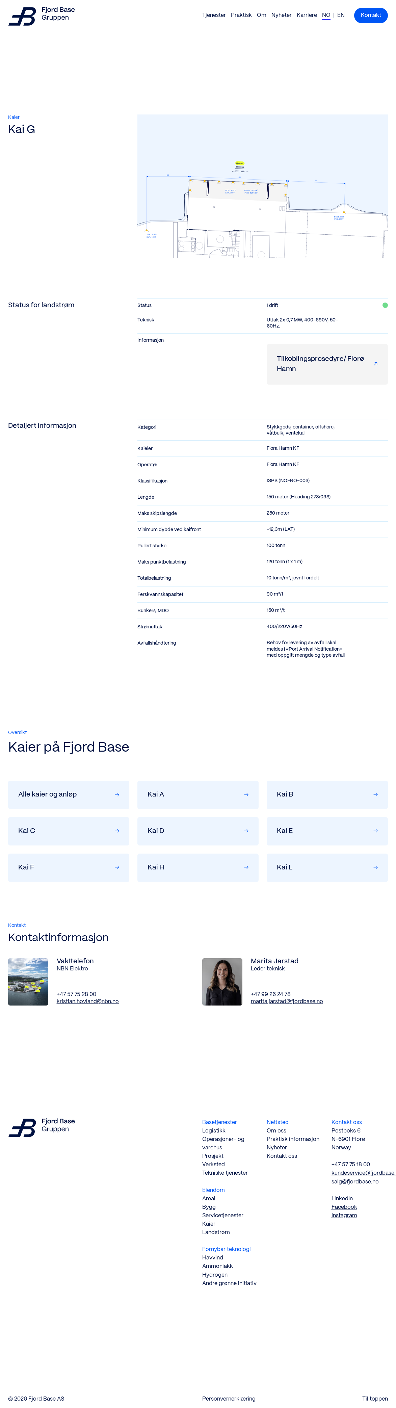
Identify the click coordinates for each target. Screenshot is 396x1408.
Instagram (344, 1215)
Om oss (276, 1130)
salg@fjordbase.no (355, 1181)
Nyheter (281, 15)
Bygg (209, 1207)
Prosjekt (212, 1156)
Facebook (344, 1207)
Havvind (212, 1257)
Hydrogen (215, 1275)
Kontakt (371, 15)
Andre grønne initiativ (229, 1283)
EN (341, 15)
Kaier (208, 1224)
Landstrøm (216, 1232)
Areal (208, 1198)
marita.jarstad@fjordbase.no (287, 1001)
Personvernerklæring (229, 1399)
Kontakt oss (282, 1156)
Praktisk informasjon (293, 1139)
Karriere (307, 15)
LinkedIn (342, 1198)
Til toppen (375, 1399)
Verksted (213, 1164)
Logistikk (214, 1130)
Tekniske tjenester (225, 1173)
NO (326, 15)
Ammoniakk (217, 1266)
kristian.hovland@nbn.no (88, 1001)
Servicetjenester (222, 1215)
